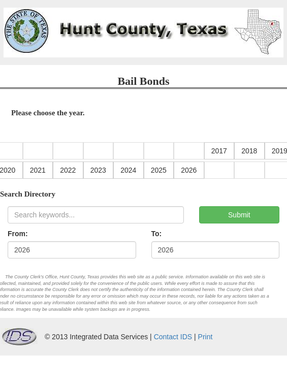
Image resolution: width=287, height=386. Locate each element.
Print (205, 337)
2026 (189, 170)
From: (18, 234)
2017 (219, 151)
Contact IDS (173, 337)
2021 (38, 170)
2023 (98, 170)
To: (156, 234)
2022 (68, 170)
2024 (128, 170)
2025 (159, 170)
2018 (249, 151)
